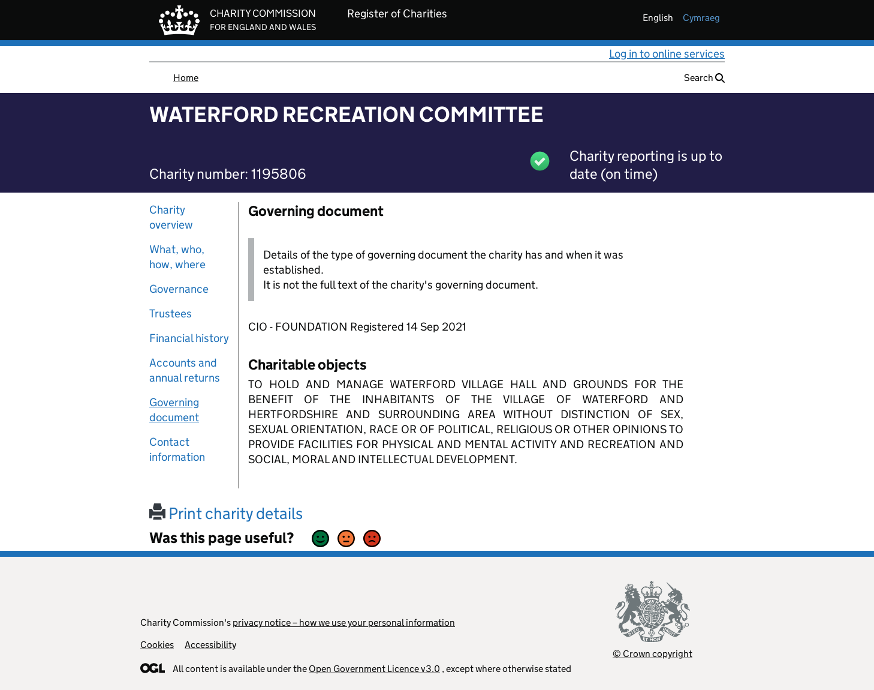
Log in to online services (667, 54)
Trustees (170, 313)
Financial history (189, 338)
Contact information (177, 449)
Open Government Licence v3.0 (374, 668)
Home (185, 77)
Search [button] (704, 77)
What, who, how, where (177, 256)
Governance (179, 289)
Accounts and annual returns (184, 370)
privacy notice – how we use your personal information (344, 622)
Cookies (157, 644)
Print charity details (226, 513)
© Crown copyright (652, 653)
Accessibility (210, 644)
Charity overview (171, 217)
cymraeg (701, 17)
